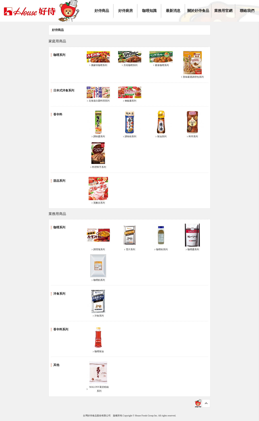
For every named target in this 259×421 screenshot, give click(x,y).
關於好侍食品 (198, 11)
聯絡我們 (247, 11)
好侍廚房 (125, 11)
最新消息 (173, 11)
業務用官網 (223, 11)
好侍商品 (101, 11)
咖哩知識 (149, 11)
